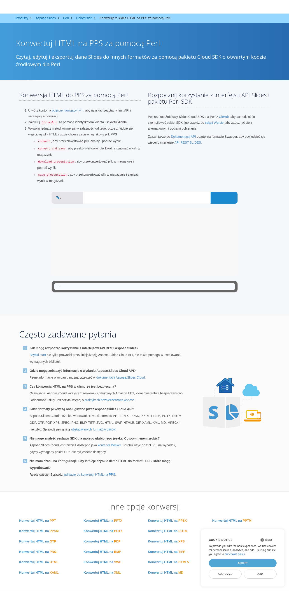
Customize (225, 573)
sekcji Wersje (214, 122)
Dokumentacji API (183, 136)
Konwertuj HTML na (37, 520)
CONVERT (224, 198)
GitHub (224, 117)
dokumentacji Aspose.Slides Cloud (120, 377)
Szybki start (38, 355)
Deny (260, 573)
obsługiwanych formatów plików (93, 429)
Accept (242, 563)
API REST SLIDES (188, 142)
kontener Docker (109, 445)
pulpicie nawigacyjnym (67, 110)
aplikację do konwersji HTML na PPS (89, 474)
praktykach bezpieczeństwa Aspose (110, 400)
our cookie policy (235, 554)
